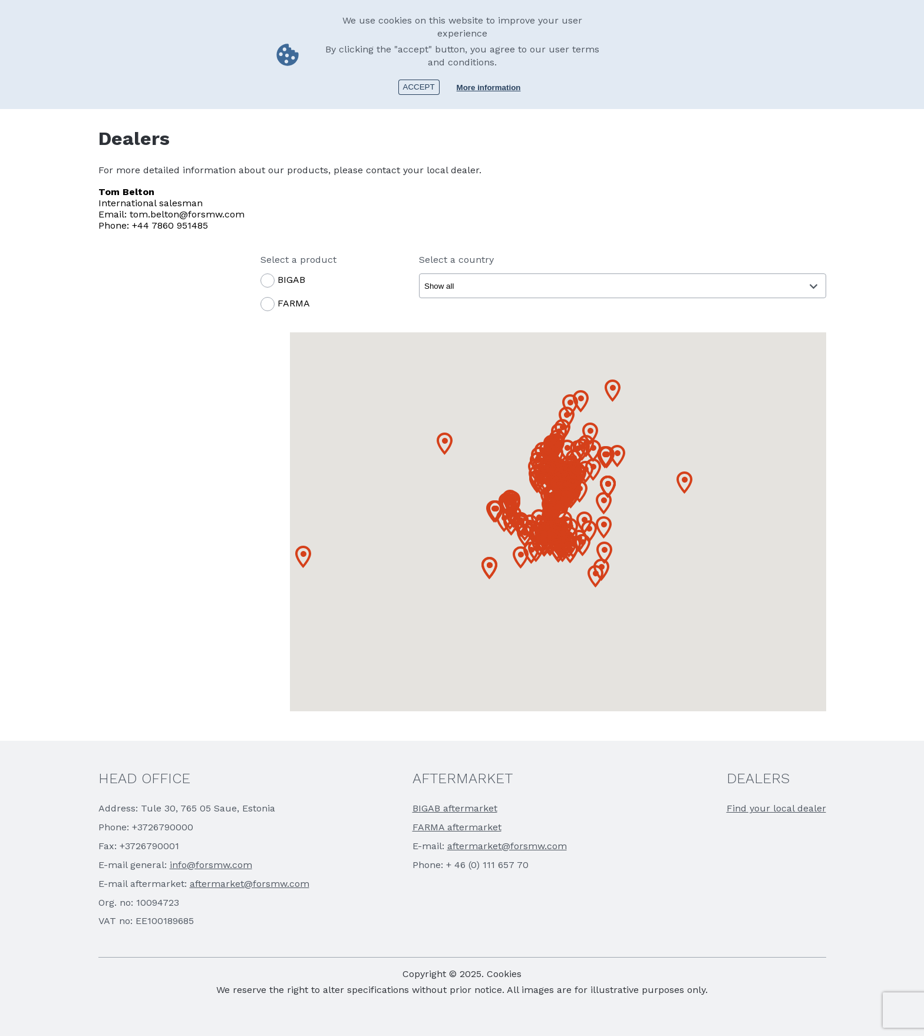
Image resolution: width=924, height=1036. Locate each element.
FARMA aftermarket (456, 827)
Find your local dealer (776, 808)
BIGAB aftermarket (454, 808)
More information (489, 87)
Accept (419, 87)
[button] (303, 557)
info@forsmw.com (211, 864)
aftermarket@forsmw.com (249, 883)
